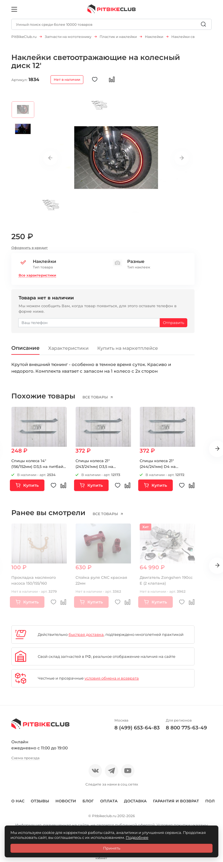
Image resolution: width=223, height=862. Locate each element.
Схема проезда (25, 761)
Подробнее (137, 837)
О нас (17, 803)
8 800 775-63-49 (186, 730)
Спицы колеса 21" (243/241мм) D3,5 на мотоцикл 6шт (94, 469)
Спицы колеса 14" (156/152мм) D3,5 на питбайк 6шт (38, 469)
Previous (50, 161)
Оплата (109, 803)
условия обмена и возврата (111, 681)
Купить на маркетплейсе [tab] (128, 351)
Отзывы (40, 803)
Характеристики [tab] (69, 351)
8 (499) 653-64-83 (137, 730)
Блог (88, 803)
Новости (65, 803)
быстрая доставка (86, 637)
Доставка (135, 803)
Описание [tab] (25, 350)
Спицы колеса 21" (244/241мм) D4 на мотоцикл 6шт (158, 469)
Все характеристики (37, 278)
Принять (111, 848)
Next (181, 161)
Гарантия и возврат (176, 803)
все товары (95, 400)
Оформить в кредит (29, 250)
